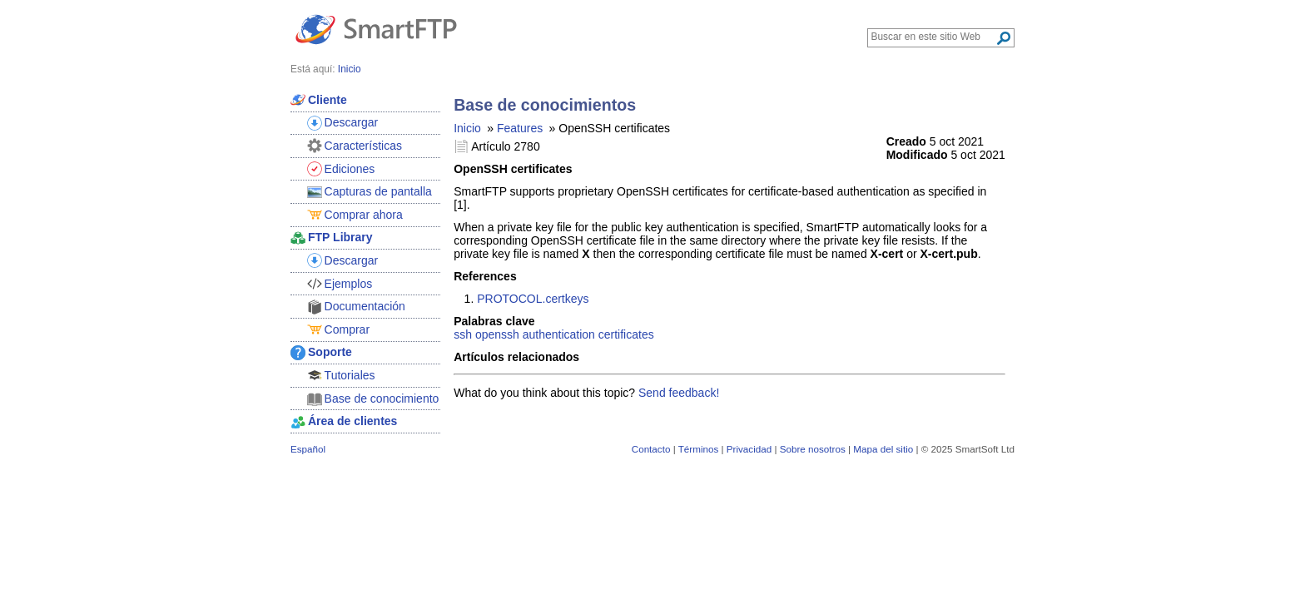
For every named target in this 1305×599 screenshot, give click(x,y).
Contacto (651, 448)
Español (307, 448)
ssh (463, 334)
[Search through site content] (933, 36)
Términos (698, 448)
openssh (497, 334)
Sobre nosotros (813, 448)
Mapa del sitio (883, 448)
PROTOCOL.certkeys (532, 298)
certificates (626, 334)
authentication (559, 334)
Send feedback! (678, 392)
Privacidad (749, 448)
